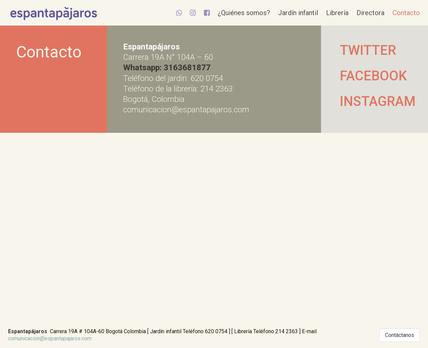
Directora (370, 13)
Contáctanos (399, 335)
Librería (337, 13)
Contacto (406, 13)
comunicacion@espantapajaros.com (50, 338)
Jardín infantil (298, 13)
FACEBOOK (373, 76)
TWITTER (368, 50)
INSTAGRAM (374, 101)
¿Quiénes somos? (244, 13)
